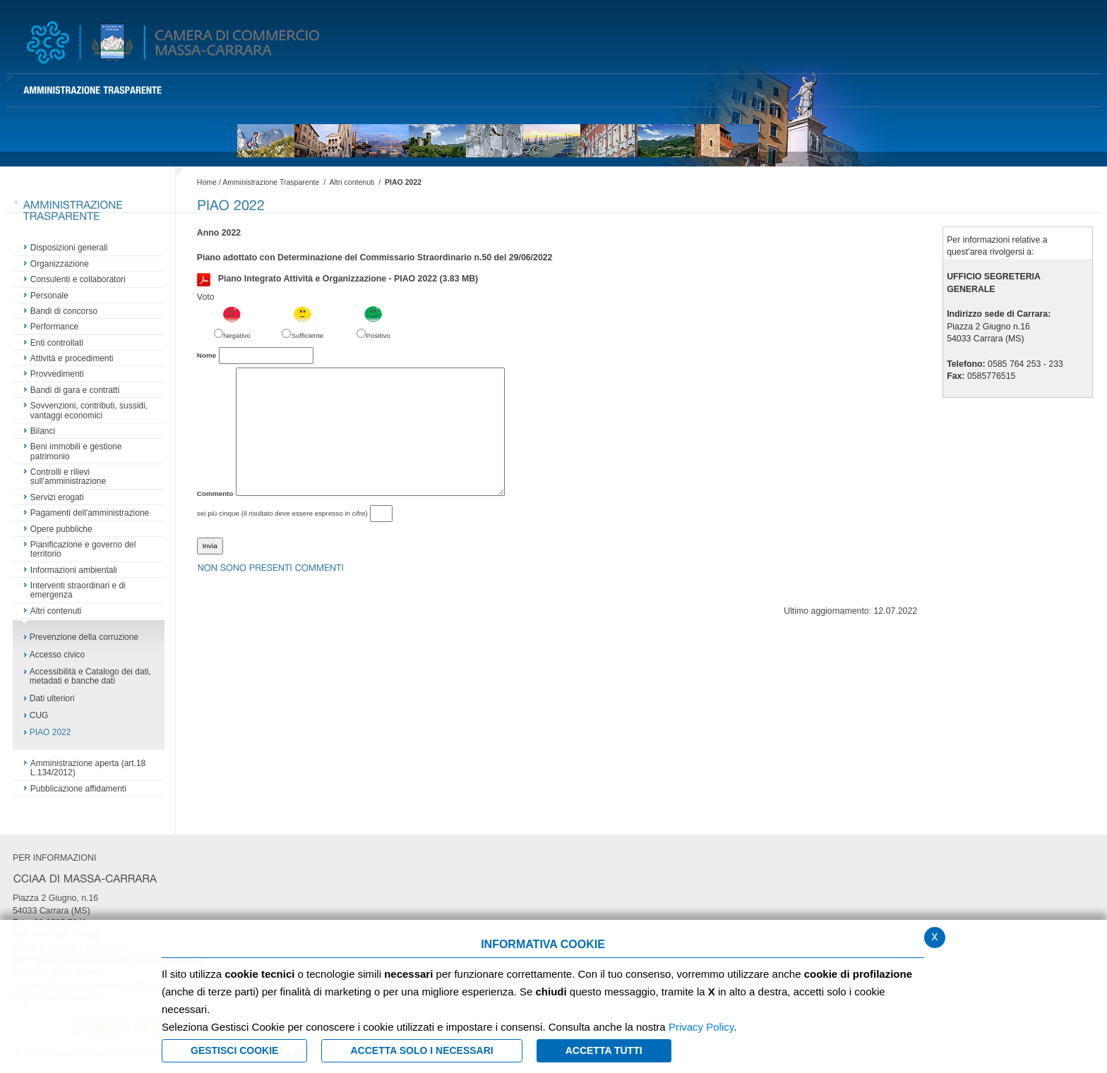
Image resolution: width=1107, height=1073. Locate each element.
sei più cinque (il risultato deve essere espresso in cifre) (282, 513)
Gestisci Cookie (234, 1050)
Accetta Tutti (604, 1050)
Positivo (378, 335)
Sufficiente (307, 335)
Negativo (237, 335)
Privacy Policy (701, 1027)
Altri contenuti (351, 182)
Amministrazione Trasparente (270, 182)
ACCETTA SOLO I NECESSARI (421, 1050)
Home (207, 182)
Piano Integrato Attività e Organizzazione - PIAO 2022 (337, 279)
